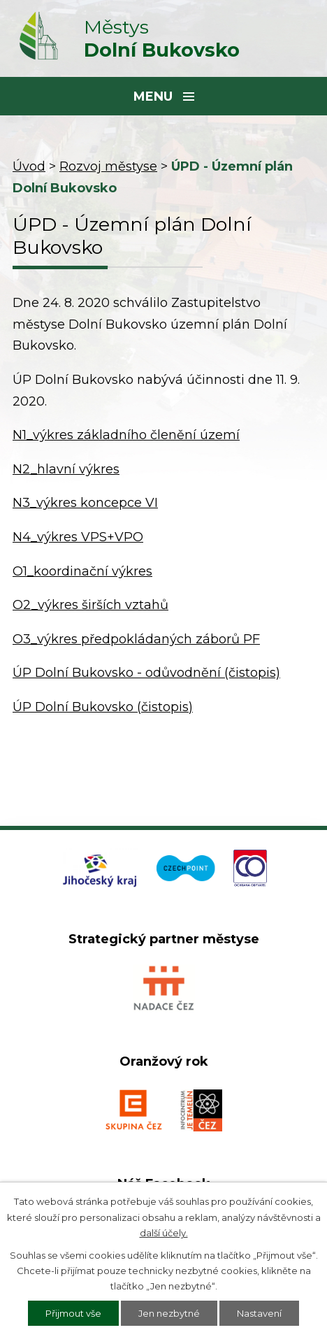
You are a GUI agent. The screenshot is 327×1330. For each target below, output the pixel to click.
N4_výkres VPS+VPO (78, 537)
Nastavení (259, 1313)
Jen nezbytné (169, 1313)
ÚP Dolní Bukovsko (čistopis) (103, 707)
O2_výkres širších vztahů (90, 605)
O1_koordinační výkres (82, 571)
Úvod (29, 166)
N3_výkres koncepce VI (85, 502)
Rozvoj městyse (108, 166)
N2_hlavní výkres (66, 469)
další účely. (164, 1232)
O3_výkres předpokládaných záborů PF (136, 639)
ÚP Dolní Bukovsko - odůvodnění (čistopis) (146, 672)
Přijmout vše (73, 1313)
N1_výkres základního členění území (126, 435)
